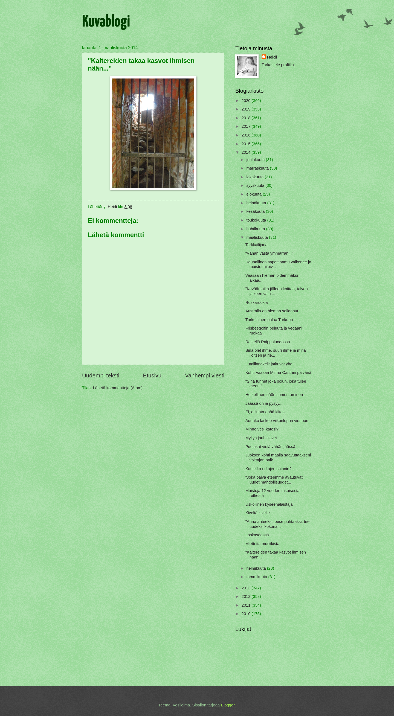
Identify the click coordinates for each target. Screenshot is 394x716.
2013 (247, 588)
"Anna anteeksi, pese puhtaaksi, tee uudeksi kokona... (277, 524)
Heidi (272, 57)
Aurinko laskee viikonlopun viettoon (276, 420)
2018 (247, 118)
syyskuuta (255, 185)
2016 (247, 135)
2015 (247, 144)
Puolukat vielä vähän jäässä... (272, 446)
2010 (247, 614)
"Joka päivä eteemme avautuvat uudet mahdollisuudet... (274, 479)
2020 (247, 100)
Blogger (227, 705)
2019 (247, 109)
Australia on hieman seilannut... (273, 311)
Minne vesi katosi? (262, 429)
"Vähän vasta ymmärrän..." (269, 253)
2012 (247, 596)
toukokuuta (256, 220)
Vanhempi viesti (204, 375)
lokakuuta (255, 177)
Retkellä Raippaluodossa (267, 342)
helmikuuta (256, 568)
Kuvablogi (106, 22)
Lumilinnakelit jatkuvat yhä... (270, 364)
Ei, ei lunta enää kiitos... (266, 412)
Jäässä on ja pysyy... (264, 403)
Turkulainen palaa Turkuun (269, 320)
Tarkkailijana (256, 245)
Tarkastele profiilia (278, 65)
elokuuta (254, 194)
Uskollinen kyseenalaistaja (269, 504)
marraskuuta (258, 168)
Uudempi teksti (100, 375)
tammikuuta (257, 577)
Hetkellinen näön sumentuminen (274, 394)
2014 (247, 152)
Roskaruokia (256, 302)
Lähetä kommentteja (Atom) (118, 388)
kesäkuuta (256, 211)
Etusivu (152, 375)
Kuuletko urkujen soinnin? (268, 469)
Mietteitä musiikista (262, 544)
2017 (247, 126)
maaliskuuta (257, 237)
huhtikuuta (256, 229)
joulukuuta (256, 160)
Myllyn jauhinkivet (261, 438)
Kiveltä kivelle (257, 513)
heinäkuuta (256, 203)
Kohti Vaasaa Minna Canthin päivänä (278, 372)
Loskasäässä (257, 535)
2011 (247, 605)
